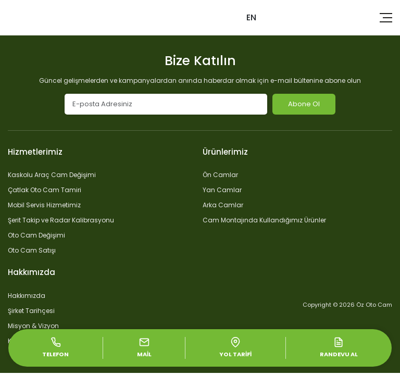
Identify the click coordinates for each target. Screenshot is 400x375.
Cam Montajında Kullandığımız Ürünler (264, 220)
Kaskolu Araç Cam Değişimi (52, 174)
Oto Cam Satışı (32, 250)
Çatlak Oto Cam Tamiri (44, 189)
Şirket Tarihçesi (31, 310)
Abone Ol (304, 104)
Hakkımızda (26, 295)
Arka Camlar (223, 205)
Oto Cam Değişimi (36, 235)
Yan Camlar (222, 189)
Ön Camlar (220, 174)
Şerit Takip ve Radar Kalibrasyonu (61, 220)
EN (251, 17)
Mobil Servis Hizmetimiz (44, 205)
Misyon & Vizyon (33, 325)
